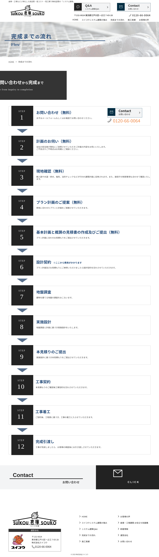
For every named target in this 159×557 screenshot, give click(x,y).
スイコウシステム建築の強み (94, 19)
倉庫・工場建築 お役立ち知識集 (134, 522)
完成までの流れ (117, 19)
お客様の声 (144, 19)
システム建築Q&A (89, 529)
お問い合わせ (125, 112)
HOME (75, 20)
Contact (133, 7)
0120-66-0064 (43, 546)
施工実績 (132, 19)
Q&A (92, 7)
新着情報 (124, 529)
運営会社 (124, 535)
